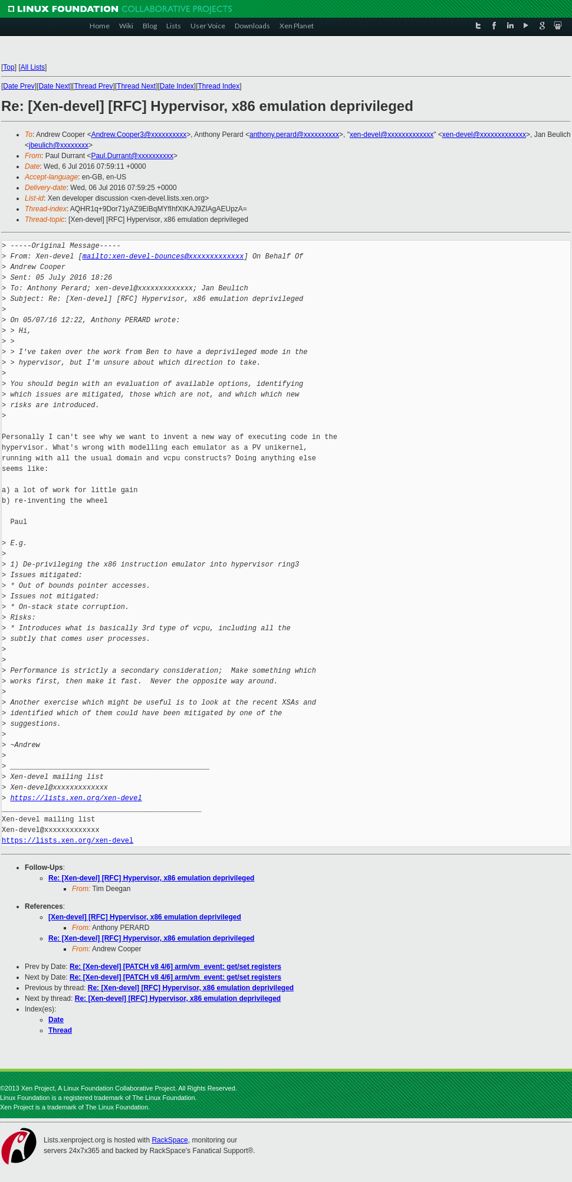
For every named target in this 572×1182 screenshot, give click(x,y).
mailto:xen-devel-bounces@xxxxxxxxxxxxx (163, 256)
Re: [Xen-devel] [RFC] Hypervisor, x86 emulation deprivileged (151, 878)
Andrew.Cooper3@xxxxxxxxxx (139, 134)
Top (8, 67)
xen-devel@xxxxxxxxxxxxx (391, 134)
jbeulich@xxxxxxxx (58, 145)
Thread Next (136, 86)
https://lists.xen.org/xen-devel (76, 798)
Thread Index (219, 86)
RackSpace (170, 1140)
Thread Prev (93, 86)
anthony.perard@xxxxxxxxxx (294, 134)
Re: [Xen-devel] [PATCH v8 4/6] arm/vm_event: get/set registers (175, 966)
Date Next (54, 86)
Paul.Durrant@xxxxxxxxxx (132, 156)
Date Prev (18, 86)
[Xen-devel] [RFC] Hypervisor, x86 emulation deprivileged (144, 917)
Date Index (177, 86)
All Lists (33, 67)
